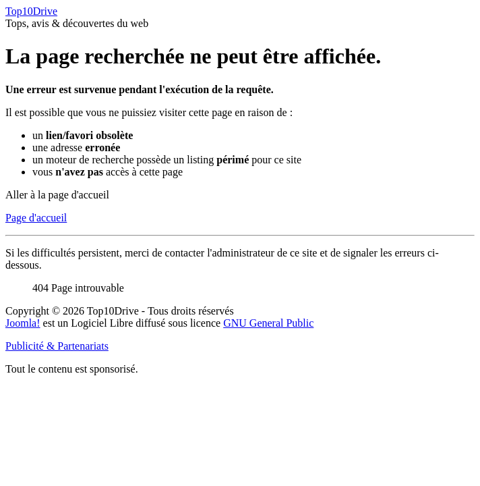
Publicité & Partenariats (57, 346)
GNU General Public (268, 323)
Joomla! (22, 323)
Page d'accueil (36, 217)
